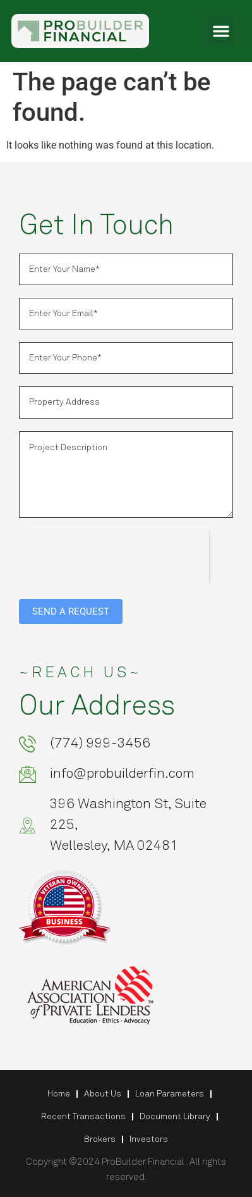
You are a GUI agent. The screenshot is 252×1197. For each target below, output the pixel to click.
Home (58, 1094)
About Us (102, 1094)
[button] (221, 31)
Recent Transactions (83, 1116)
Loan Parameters (169, 1094)
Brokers (100, 1139)
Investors (148, 1139)
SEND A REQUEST (70, 611)
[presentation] (114, 555)
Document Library (175, 1116)
